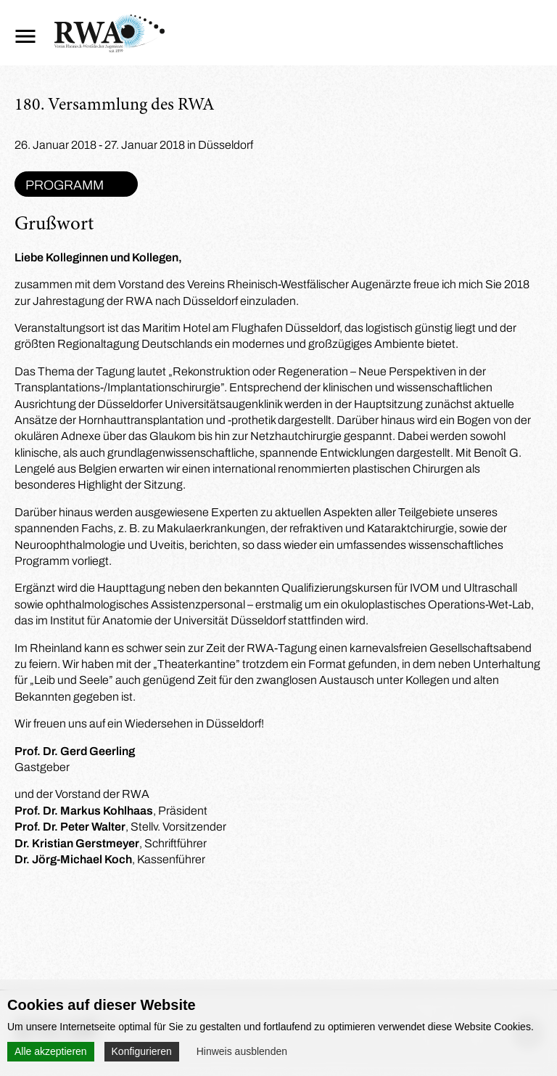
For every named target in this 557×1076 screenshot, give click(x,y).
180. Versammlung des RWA (115, 106)
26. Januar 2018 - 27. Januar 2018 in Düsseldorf (134, 145)
